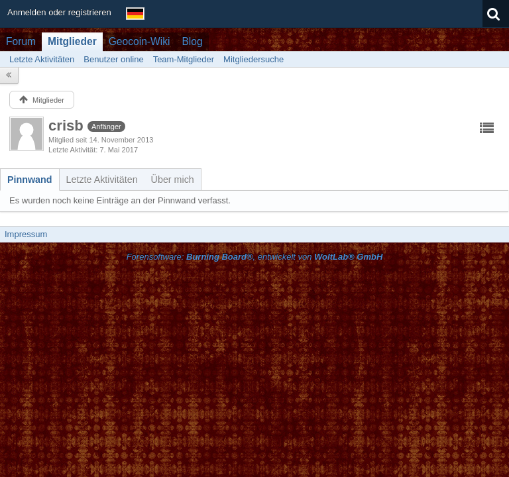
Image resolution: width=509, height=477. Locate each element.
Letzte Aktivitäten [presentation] (102, 179)
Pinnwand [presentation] (29, 179)
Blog (192, 41)
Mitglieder (72, 41)
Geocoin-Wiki (139, 41)
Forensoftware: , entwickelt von (255, 257)
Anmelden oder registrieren (59, 12)
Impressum (26, 234)
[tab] (30, 179)
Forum (21, 41)
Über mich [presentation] (172, 179)
